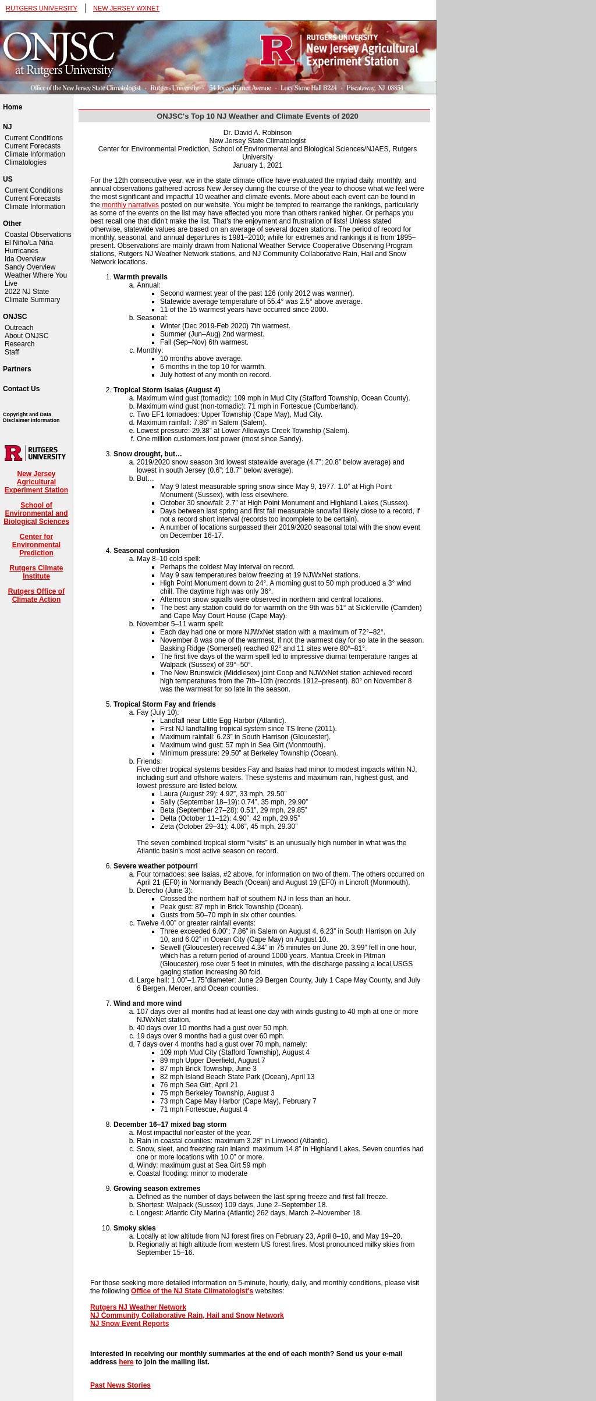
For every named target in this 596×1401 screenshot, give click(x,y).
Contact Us (21, 389)
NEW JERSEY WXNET (126, 8)
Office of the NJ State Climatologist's (192, 1291)
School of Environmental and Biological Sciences (36, 513)
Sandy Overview (30, 267)
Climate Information (35, 154)
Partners (17, 369)
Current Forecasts (33, 146)
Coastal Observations (38, 234)
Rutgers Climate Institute (36, 572)
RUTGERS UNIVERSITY (41, 8)
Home (12, 107)
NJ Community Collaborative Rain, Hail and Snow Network (187, 1315)
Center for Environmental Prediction (36, 545)
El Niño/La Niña (29, 243)
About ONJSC (26, 336)
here (126, 1362)
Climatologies (26, 162)
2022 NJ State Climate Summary (32, 296)
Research (19, 344)
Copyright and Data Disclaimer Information (31, 417)
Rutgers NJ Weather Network (138, 1307)
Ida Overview (25, 259)
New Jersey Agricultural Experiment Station (36, 482)
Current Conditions (34, 138)
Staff (12, 352)
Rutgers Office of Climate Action (36, 595)
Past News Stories (120, 1385)
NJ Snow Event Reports (129, 1324)
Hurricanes (21, 251)
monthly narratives (130, 205)
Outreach (19, 328)
